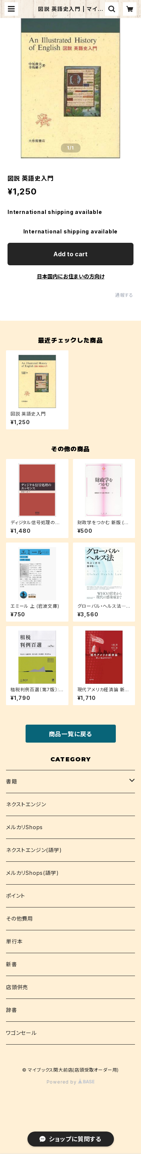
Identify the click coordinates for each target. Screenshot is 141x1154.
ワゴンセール (21, 1033)
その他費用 (19, 918)
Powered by (71, 1082)
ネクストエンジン (26, 804)
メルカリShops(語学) (32, 873)
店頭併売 (17, 987)
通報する (124, 295)
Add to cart (70, 254)
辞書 (11, 1010)
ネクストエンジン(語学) (34, 850)
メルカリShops (24, 827)
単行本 (14, 941)
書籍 (11, 781)
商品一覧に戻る (70, 734)
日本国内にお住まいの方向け (71, 276)
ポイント (15, 895)
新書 (11, 964)
